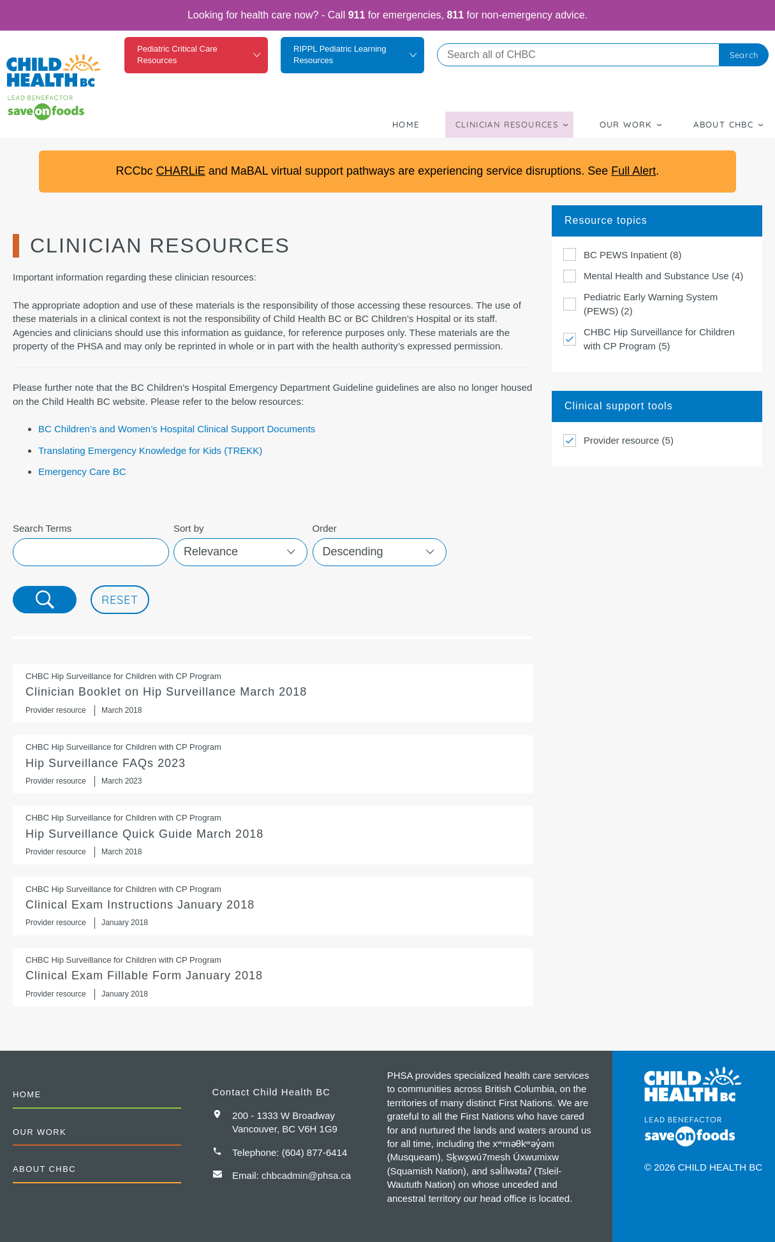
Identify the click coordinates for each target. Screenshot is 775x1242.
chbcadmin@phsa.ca (306, 1175)
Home (406, 124)
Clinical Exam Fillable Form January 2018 (273, 977)
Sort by (188, 528)
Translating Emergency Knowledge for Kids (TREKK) (150, 450)
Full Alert (633, 170)
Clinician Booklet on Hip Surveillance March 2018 (273, 693)
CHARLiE (180, 170)
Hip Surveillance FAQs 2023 (273, 764)
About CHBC (723, 124)
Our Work (626, 124)
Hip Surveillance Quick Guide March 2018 (273, 835)
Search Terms (42, 528)
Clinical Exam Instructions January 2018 (273, 906)
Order (325, 528)
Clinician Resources (507, 124)
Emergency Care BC (82, 471)
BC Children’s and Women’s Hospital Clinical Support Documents (176, 428)
